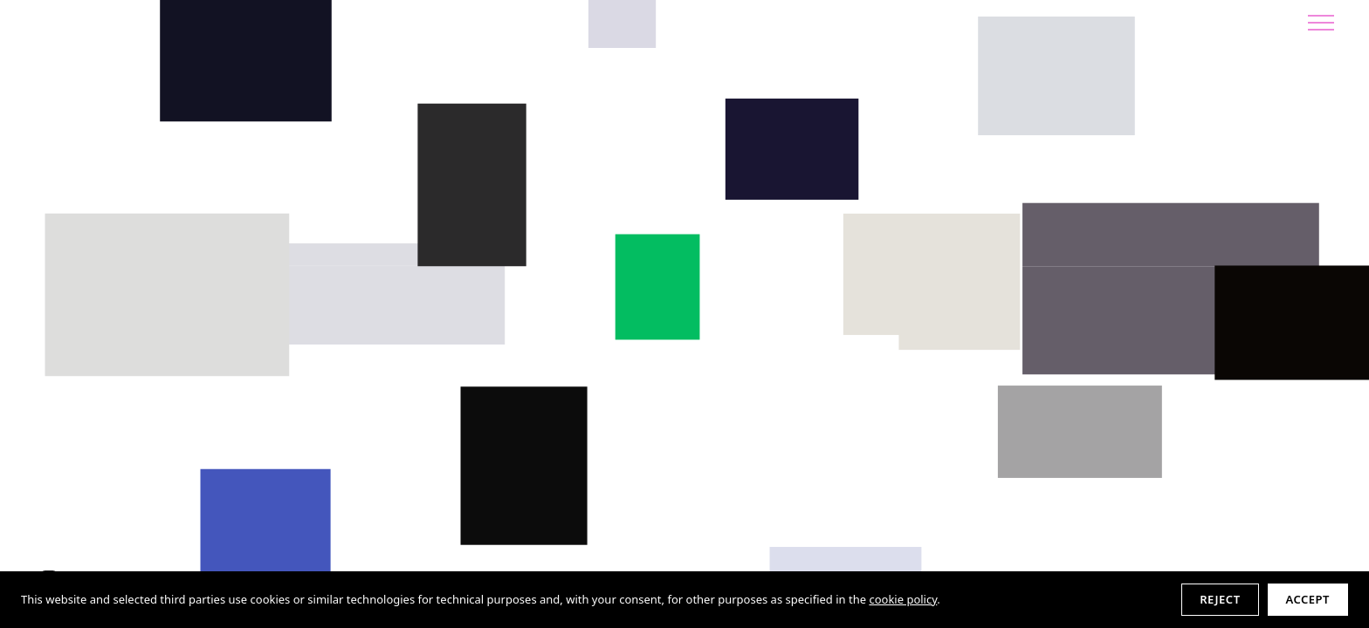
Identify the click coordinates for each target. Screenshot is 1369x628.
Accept (1308, 599)
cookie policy (903, 599)
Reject (1220, 599)
